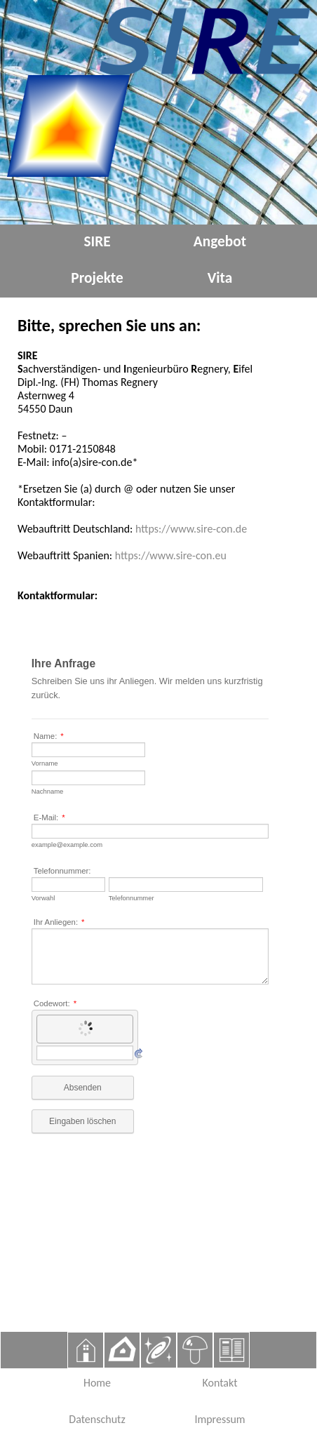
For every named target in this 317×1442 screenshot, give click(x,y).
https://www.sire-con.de (191, 528)
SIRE (96, 241)
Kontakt (219, 1382)
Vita (220, 278)
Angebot (220, 241)
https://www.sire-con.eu (171, 555)
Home (97, 1382)
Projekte (97, 278)
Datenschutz (97, 1419)
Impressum (219, 1419)
